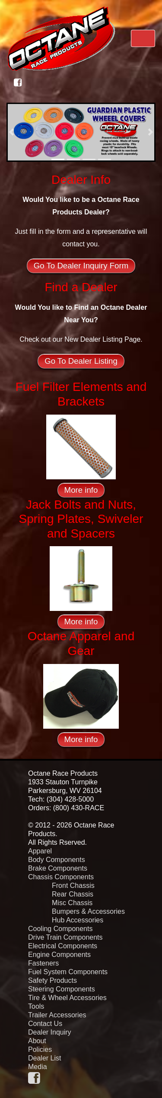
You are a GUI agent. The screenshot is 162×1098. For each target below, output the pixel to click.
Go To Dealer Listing (81, 360)
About (37, 1041)
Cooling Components (60, 928)
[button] (11, 132)
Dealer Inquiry (49, 1032)
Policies (40, 1049)
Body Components (56, 859)
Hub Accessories (77, 920)
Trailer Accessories (57, 1015)
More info (81, 489)
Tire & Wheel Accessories (67, 997)
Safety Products (52, 980)
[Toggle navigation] (143, 38)
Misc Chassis (72, 902)
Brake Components (57, 868)
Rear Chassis (72, 894)
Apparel (40, 851)
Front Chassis (73, 885)
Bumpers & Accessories (88, 911)
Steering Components (61, 989)
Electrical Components (62, 946)
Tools (36, 1006)
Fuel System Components (68, 971)
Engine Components (59, 954)
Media (37, 1066)
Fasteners (43, 963)
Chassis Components (61, 877)
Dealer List (44, 1058)
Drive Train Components (65, 937)
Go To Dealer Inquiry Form (81, 265)
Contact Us (45, 1023)
